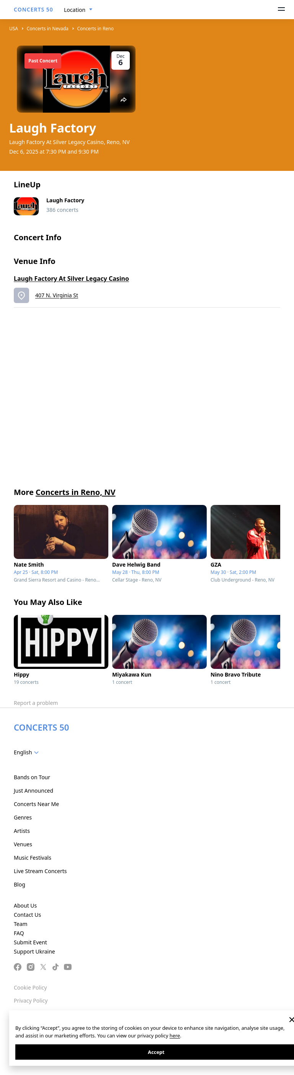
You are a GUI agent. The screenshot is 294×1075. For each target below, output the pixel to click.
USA (13, 28)
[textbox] (28, 752)
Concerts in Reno (95, 28)
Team (21, 924)
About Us (25, 905)
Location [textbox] (74, 9)
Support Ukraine (34, 951)
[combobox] (78, 10)
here (175, 1035)
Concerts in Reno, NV (75, 492)
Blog (19, 884)
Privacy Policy (30, 1000)
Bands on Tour (32, 777)
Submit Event (30, 942)
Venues (23, 844)
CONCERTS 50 (33, 9)
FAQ (19, 933)
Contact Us (27, 914)
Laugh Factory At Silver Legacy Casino (71, 278)
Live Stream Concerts (40, 871)
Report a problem (36, 702)
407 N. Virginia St (56, 295)
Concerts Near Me (36, 804)
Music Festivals (32, 857)
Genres (23, 817)
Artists (22, 830)
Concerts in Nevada (48, 28)
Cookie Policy (30, 987)
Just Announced (33, 790)
